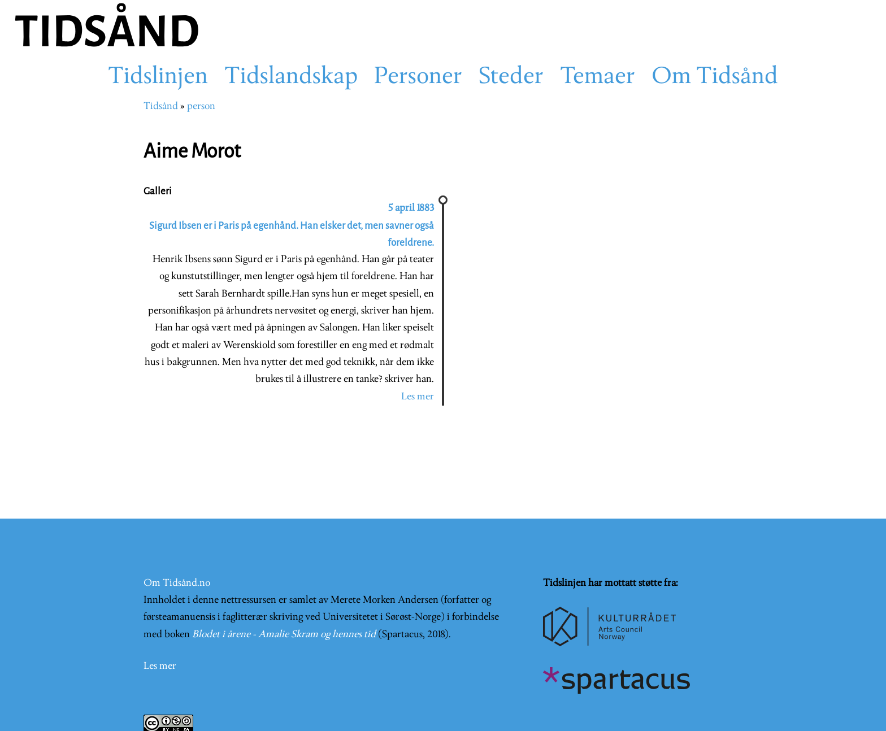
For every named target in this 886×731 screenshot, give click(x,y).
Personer (418, 77)
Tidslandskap (291, 77)
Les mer (417, 396)
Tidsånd (161, 106)
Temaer (597, 77)
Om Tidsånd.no (177, 583)
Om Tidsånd (715, 77)
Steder (511, 77)
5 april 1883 (411, 208)
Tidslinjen (158, 77)
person (201, 106)
